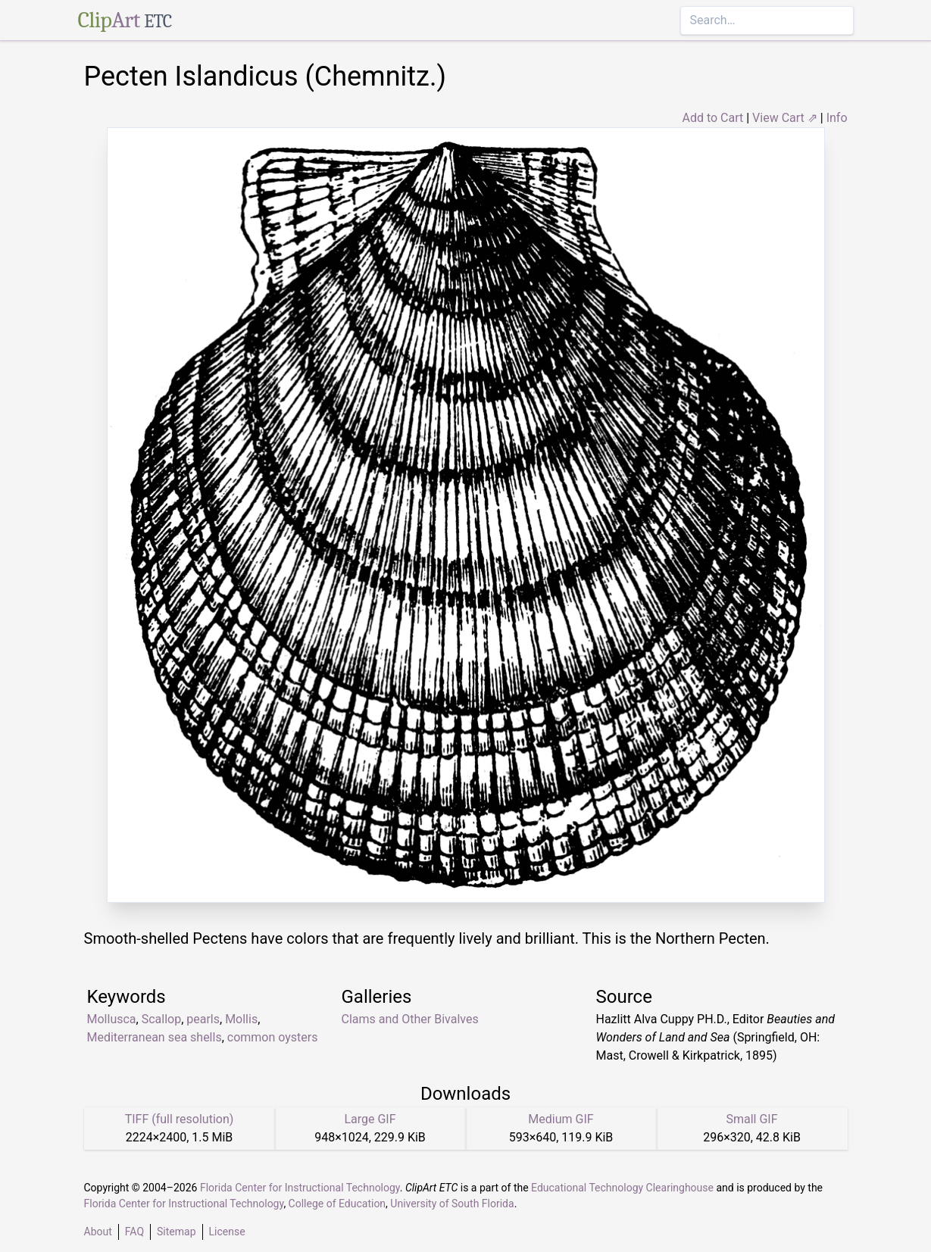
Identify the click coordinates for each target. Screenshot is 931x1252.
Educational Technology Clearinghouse (622, 1188)
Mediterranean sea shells (154, 1037)
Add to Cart (712, 118)
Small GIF (751, 1119)
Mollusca (111, 1019)
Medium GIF (560, 1119)
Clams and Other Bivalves (410, 1019)
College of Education (337, 1203)
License (227, 1231)
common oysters (272, 1037)
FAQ (134, 1231)
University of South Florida (452, 1203)
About (98, 1231)
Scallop (161, 1019)
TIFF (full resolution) (179, 1119)
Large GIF (369, 1119)
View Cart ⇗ (784, 118)
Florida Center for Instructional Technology (300, 1188)
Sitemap (176, 1231)
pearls (203, 1019)
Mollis (241, 1019)
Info (837, 118)
